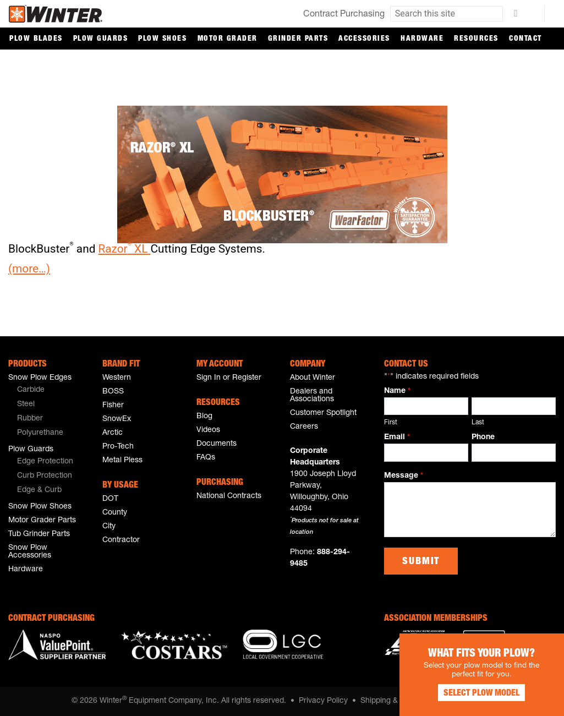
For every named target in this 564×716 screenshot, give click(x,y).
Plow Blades (36, 39)
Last (478, 422)
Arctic (112, 433)
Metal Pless (122, 460)
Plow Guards (100, 39)
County (114, 513)
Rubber (30, 419)
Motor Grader (228, 39)
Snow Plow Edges (40, 378)
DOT (110, 499)
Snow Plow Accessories (29, 552)
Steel (26, 404)
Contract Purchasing (344, 14)
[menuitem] (52, 391)
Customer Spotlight (323, 413)
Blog (204, 416)
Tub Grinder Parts (39, 534)
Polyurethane (40, 433)
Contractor (121, 540)
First (390, 422)
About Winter (312, 378)
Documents (216, 444)
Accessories (364, 39)
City (109, 527)
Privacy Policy (323, 701)
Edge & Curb (39, 490)
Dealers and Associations (312, 395)
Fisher (113, 405)
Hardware (422, 39)
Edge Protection (45, 462)
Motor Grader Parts (42, 520)
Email (396, 438)
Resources (476, 39)
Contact (525, 39)
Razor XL (124, 248)
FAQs (205, 458)
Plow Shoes (162, 39)
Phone (483, 437)
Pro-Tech (118, 447)
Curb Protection (44, 476)
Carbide (31, 390)
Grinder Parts (298, 39)
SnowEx (116, 419)
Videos (208, 430)
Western (116, 378)
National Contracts (228, 496)
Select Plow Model (481, 694)
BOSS (113, 392)
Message (403, 476)
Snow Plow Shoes (40, 507)
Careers (304, 427)
